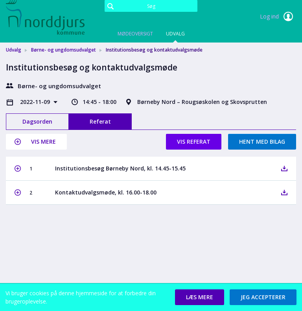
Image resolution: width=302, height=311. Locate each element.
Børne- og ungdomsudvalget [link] (63, 49)
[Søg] (151, 6)
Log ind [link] (278, 16)
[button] (36, 142)
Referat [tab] (100, 121)
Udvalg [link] (13, 49)
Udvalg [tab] (175, 33)
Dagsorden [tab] (37, 121)
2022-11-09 (36, 102)
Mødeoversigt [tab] (135, 33)
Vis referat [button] (193, 141)
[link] (45, 17)
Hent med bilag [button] (262, 141)
